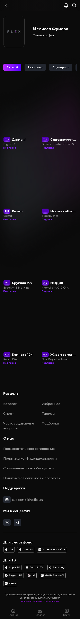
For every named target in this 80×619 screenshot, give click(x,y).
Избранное (51, 404)
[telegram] (17, 522)
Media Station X (52, 575)
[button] (12, 67)
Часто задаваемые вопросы (18, 425)
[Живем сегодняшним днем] (59, 331)
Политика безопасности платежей (32, 478)
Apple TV (12, 567)
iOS (9, 549)
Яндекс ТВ (13, 575)
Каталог (10, 404)
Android (26, 549)
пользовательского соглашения (40, 600)
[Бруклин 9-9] (20, 259)
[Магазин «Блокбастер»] (59, 187)
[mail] (7, 499)
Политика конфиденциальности (30, 458)
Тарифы (48, 413)
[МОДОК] (59, 259)
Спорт (8, 413)
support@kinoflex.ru (27, 500)
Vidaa (10, 583)
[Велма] (20, 187)
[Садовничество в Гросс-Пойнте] (59, 115)
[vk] (7, 522)
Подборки (50, 423)
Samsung (56, 567)
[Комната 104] (20, 331)
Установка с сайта (51, 549)
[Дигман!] (20, 115)
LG (31, 575)
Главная (13, 612)
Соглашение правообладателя (28, 468)
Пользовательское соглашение (29, 449)
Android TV (34, 567)
